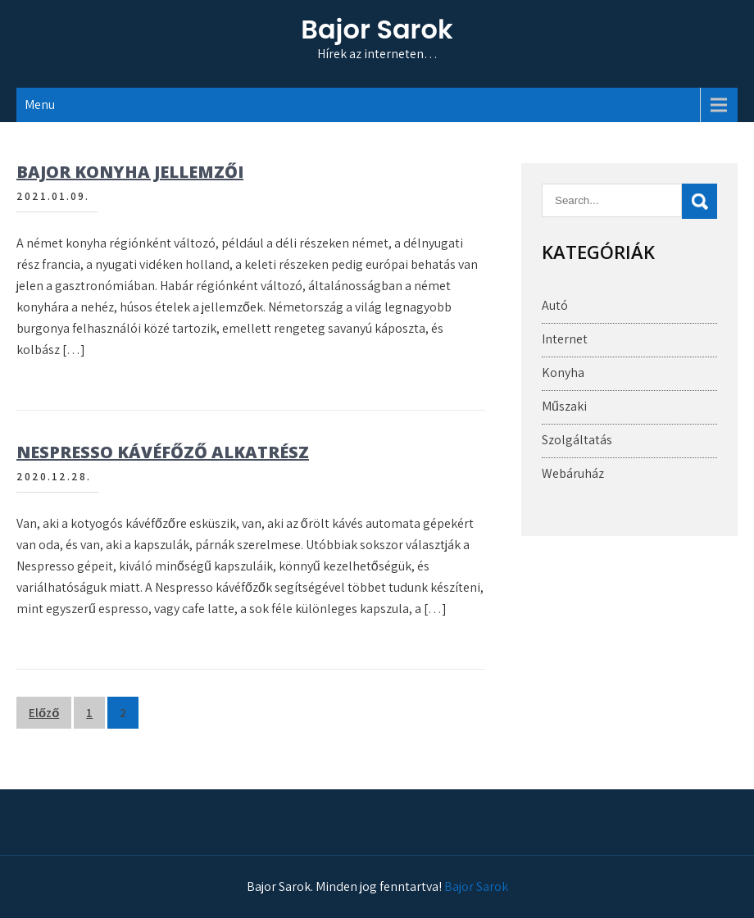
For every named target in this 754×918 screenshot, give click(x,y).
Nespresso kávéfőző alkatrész (162, 452)
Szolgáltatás (577, 439)
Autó (555, 305)
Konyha (563, 372)
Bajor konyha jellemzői (129, 172)
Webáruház (573, 473)
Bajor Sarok (376, 29)
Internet (565, 339)
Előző (44, 712)
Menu (40, 104)
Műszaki (564, 406)
